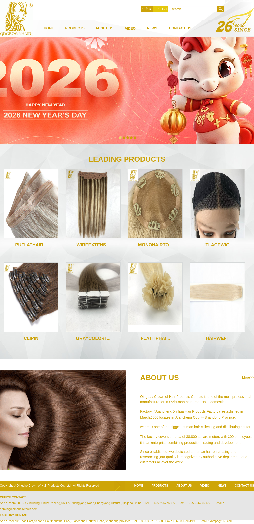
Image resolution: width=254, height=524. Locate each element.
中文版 (146, 9)
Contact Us (180, 28)
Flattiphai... (155, 338)
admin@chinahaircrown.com (19, 509)
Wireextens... (93, 244)
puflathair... (31, 244)
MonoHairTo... (155, 244)
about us (104, 28)
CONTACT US (244, 485)
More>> (248, 377)
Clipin (31, 338)
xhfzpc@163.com (221, 521)
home (138, 485)
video (130, 28)
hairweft (217, 338)
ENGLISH (161, 8)
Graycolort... (93, 338)
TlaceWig (217, 244)
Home (49, 28)
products (75, 28)
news (152, 28)
